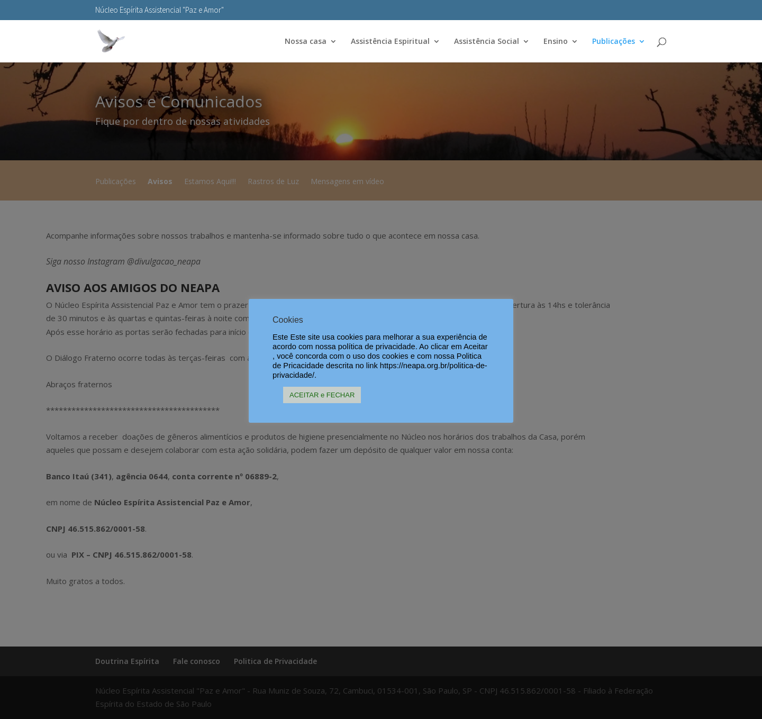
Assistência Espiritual (390, 42)
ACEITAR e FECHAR (322, 395)
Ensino (555, 42)
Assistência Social (486, 42)
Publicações (613, 42)
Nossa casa (305, 42)
